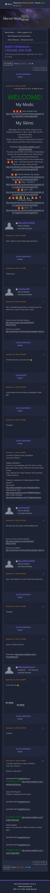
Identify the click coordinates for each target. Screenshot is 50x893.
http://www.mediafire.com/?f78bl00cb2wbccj (23, 493)
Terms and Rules (23, 884)
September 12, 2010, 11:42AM (16, 639)
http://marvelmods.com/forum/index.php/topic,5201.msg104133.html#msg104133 (25, 211)
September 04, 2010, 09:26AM (16, 354)
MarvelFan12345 (26, 223)
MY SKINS (9, 703)
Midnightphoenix (26, 667)
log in (43, 3)
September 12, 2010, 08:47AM (16, 520)
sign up (18, 5)
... (27, 64)
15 (29, 64)
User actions (39, 69)
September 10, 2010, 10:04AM (16, 420)
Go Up (6, 867)
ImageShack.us (24, 778)
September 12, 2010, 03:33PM (16, 728)
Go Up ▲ (33, 884)
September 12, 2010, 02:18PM (16, 680)
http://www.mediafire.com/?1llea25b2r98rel (23, 488)
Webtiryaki (28, 886)
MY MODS (20, 705)
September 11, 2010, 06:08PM (16, 452)
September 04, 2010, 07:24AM (16, 86)
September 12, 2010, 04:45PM (16, 760)
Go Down (8, 64)
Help (15, 884)
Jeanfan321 (24, 289)
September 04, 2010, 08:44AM (16, 301)
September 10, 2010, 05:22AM (16, 387)
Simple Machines (31, 889)
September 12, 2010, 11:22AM (16, 606)
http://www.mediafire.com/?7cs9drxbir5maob (23, 497)
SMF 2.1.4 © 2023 (19, 889)
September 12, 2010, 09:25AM (16, 573)
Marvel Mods (12, 18)
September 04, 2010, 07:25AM (16, 235)
